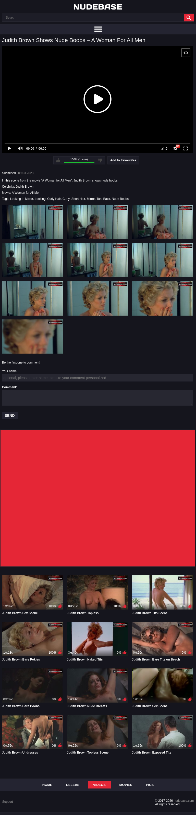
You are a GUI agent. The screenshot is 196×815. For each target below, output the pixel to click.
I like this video (58, 160)
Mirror (91, 199)
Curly (66, 199)
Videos (99, 785)
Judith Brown (24, 186)
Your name (9, 371)
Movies (125, 785)
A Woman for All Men (26, 193)
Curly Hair (54, 199)
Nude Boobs (120, 199)
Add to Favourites (123, 160)
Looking (40, 199)
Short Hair (78, 199)
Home (47, 785)
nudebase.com (184, 801)
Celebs (72, 785)
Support (7, 802)
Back (106, 199)
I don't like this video (100, 160)
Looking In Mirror (21, 199)
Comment (9, 387)
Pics (150, 785)
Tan (98, 199)
